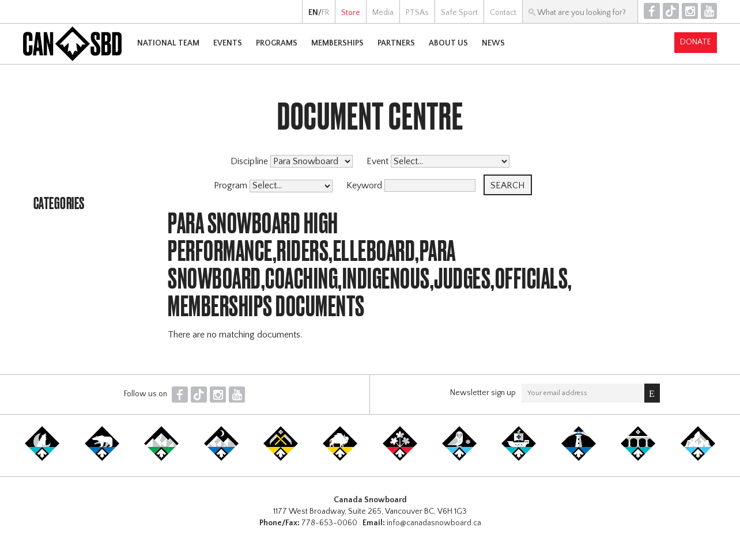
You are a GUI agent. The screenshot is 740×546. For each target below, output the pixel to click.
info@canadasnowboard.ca (434, 523)
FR (325, 12)
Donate (695, 42)
